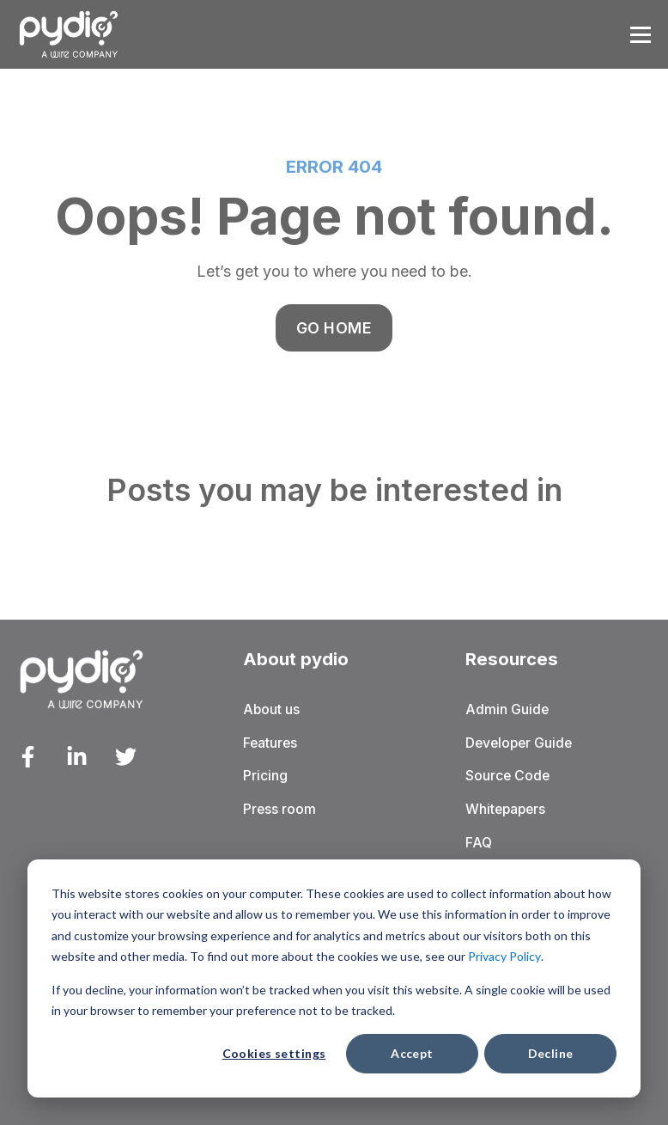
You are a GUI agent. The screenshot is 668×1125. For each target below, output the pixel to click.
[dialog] (334, 978)
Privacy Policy (504, 956)
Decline (551, 1053)
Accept (412, 1053)
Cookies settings (274, 1053)
